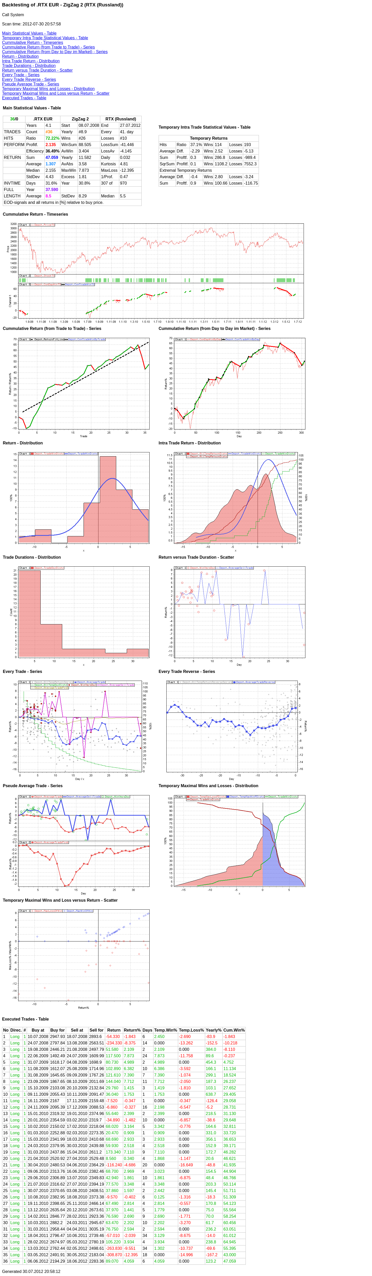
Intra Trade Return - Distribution (31, 61)
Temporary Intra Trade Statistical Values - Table (45, 38)
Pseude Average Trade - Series (30, 84)
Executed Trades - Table (24, 98)
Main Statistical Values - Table (29, 33)
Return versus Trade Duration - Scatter (37, 70)
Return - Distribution (20, 56)
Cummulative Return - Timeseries (32, 42)
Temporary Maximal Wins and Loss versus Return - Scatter (56, 93)
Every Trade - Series (21, 75)
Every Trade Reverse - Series (29, 79)
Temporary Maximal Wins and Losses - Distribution (48, 89)
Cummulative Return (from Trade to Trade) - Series (48, 47)
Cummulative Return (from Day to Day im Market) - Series (55, 52)
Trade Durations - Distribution (29, 65)
